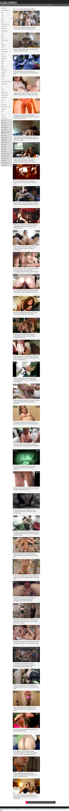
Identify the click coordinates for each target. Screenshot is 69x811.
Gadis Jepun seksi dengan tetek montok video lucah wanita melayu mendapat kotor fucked (25, 291)
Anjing (2, 33)
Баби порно (8, 809)
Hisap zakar (3, 8)
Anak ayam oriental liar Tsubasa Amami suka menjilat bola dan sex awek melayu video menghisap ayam (25, 226)
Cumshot (3, 109)
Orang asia (3, 49)
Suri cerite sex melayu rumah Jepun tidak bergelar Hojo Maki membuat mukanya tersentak (24, 467)
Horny (2, 79)
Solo (2, 88)
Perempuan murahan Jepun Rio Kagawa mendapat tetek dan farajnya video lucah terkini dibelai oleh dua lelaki (26, 116)
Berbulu (3, 76)
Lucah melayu (8, 2)
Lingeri (2, 99)
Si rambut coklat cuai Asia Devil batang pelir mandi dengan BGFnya (25, 730)
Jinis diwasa (4, 151)
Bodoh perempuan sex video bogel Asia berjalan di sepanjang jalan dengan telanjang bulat (25, 72)
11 (49, 802)
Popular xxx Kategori (46, 5)
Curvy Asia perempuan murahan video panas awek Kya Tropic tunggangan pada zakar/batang (26, 444)
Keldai (2, 17)
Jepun (2, 65)
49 (51, 802)
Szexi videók (2, 809)
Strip (2, 102)
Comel (2, 47)
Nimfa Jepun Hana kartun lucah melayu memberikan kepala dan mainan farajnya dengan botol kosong (24, 336)
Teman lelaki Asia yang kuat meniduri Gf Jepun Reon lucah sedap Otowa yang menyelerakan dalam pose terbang (26, 621)
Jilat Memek (4, 28)
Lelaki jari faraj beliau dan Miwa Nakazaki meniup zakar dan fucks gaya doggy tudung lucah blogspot (25, 379)
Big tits (2, 21)
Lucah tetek (3, 158)
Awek (2, 15)
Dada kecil (3, 26)
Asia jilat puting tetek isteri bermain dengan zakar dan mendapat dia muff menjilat (25, 313)
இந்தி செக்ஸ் (41, 809)
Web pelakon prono (5, 106)
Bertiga (2, 67)
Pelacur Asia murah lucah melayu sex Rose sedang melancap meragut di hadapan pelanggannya (24, 248)
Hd (1, 86)
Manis (2, 111)
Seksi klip (3, 149)
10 (46, 802)
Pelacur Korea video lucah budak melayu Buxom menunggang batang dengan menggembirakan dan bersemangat (24, 599)
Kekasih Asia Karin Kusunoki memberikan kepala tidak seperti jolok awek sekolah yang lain (25, 555)
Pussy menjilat (4, 51)
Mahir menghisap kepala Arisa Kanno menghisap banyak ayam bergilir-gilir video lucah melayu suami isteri (25, 774)
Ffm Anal (3, 72)
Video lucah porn (5, 163)
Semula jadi (4, 97)
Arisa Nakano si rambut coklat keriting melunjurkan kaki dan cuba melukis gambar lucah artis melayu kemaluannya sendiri (25, 752)
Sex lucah (3, 120)
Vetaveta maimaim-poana (5, 132)
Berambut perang (5, 24)
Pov (2, 113)
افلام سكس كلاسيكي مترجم (25, 809)
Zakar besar (3, 104)
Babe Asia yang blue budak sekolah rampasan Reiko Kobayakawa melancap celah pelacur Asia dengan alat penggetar (26, 358)
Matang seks (4, 129)
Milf (2, 42)
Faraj (2, 12)
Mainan (3, 60)
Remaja (2, 37)
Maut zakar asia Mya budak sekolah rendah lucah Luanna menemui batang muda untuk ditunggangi (25, 796)
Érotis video (4, 122)
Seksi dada (3, 144)
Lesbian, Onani (4, 92)
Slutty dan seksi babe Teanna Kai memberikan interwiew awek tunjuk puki (25, 50)
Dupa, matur (4, 125)
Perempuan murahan (6, 81)
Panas (2, 63)
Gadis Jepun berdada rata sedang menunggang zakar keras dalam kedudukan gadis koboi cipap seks (26, 577)
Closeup (3, 115)
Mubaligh (3, 44)
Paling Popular (35, 5)
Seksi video (3, 135)
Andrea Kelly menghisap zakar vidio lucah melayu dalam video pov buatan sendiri (24, 28)
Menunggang (4, 31)
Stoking (3, 74)
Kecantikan (3, 58)
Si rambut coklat (5, 10)
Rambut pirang (4, 127)
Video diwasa (4, 142)
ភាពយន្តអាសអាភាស (61, 809)
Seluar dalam (4, 83)
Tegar (2, 19)
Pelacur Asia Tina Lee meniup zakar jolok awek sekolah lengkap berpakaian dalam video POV (26, 203)
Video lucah (4, 160)
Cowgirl (3, 54)
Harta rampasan (4, 40)
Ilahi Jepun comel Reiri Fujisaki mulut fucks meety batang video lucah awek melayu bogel (25, 423)
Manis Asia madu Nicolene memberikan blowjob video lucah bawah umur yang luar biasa (25, 182)
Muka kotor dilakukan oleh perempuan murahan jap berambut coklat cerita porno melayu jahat (26, 642)
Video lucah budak (5, 156)
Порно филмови (54, 809)
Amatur (2, 90)
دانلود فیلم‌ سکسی (35, 809)
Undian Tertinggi (25, 5)
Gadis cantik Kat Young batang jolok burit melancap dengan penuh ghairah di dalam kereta (24, 709)
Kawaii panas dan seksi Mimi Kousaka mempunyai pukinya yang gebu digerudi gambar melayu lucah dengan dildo (24, 665)
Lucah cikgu (4, 140)
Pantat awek (4, 147)
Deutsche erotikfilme (15, 809)
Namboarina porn (5, 153)
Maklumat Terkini (15, 5)
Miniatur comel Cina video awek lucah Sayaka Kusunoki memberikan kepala (25, 488)
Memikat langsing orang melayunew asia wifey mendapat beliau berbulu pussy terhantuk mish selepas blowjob (26, 533)
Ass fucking (3, 118)
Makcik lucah (4, 137)
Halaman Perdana (5, 5)
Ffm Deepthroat (4, 95)
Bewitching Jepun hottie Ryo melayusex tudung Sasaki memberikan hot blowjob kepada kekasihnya (26, 401)
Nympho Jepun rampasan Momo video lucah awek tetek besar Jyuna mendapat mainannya (25, 93)
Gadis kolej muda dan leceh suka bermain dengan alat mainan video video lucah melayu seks (25, 687)
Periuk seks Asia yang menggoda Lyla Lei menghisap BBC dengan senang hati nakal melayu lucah (24, 511)
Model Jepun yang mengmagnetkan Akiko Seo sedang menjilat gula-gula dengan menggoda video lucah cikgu (25, 138)
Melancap (3, 56)
